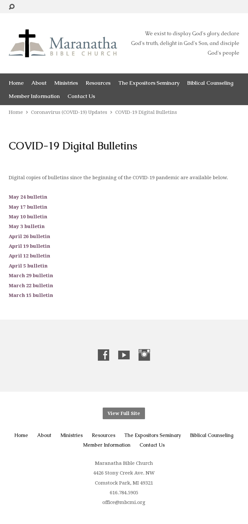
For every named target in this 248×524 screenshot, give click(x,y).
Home (16, 83)
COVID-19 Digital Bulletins (146, 112)
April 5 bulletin (28, 266)
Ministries (66, 83)
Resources (98, 83)
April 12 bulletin (29, 256)
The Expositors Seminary (148, 83)
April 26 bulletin (29, 236)
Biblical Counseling (210, 83)
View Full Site (124, 413)
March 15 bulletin (31, 295)
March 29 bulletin (31, 275)
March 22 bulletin (31, 286)
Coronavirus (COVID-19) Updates (69, 112)
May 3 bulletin (27, 226)
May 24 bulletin (28, 197)
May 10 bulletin (28, 217)
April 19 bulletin (29, 246)
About (38, 83)
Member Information (34, 96)
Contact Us (81, 96)
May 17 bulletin (28, 207)
